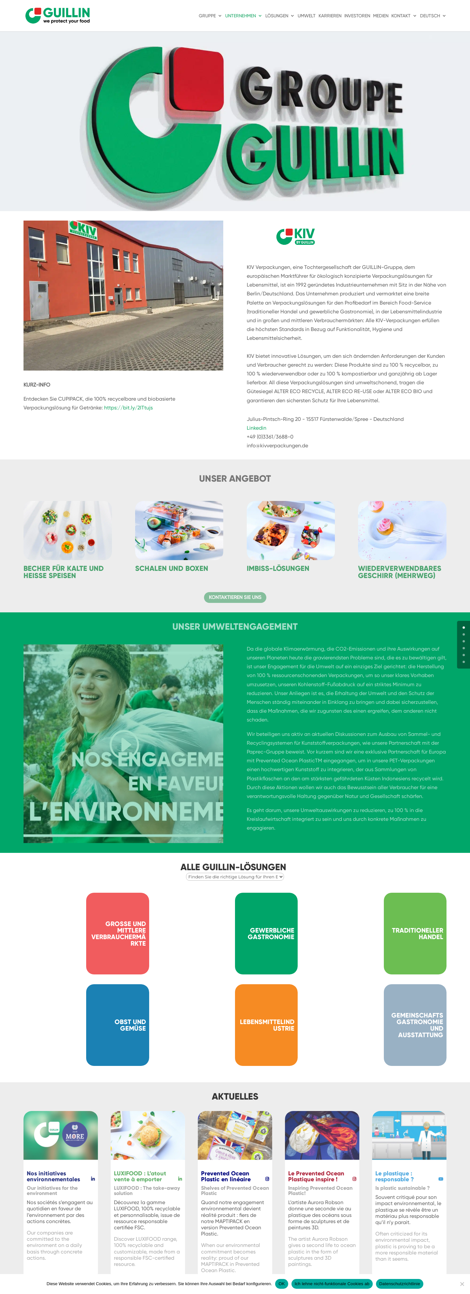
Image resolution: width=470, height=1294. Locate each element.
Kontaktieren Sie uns (235, 597)
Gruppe (207, 15)
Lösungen (276, 15)
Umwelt (307, 15)
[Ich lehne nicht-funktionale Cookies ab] (462, 1284)
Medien (380, 15)
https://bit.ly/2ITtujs (128, 408)
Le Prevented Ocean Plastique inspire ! (316, 1176)
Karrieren (330, 15)
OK (281, 1283)
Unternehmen (240, 15)
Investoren (357, 15)
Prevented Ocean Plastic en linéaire (226, 1176)
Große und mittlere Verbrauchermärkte (118, 933)
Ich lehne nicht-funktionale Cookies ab (332, 1283)
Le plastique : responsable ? (394, 1176)
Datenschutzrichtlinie (399, 1283)
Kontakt (401, 15)
